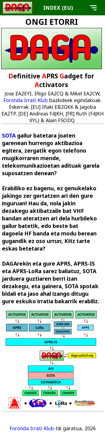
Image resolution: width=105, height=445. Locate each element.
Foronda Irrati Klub (25, 100)
